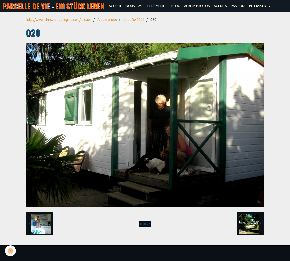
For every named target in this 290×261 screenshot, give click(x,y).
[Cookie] (10, 250)
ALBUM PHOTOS (197, 6)
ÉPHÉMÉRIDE (157, 6)
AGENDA (220, 6)
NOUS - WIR (135, 6)
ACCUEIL (115, 6)
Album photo (107, 20)
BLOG (175, 6)
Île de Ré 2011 (134, 20)
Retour (145, 223)
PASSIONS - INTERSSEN (249, 6)
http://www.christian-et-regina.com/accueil (59, 20)
